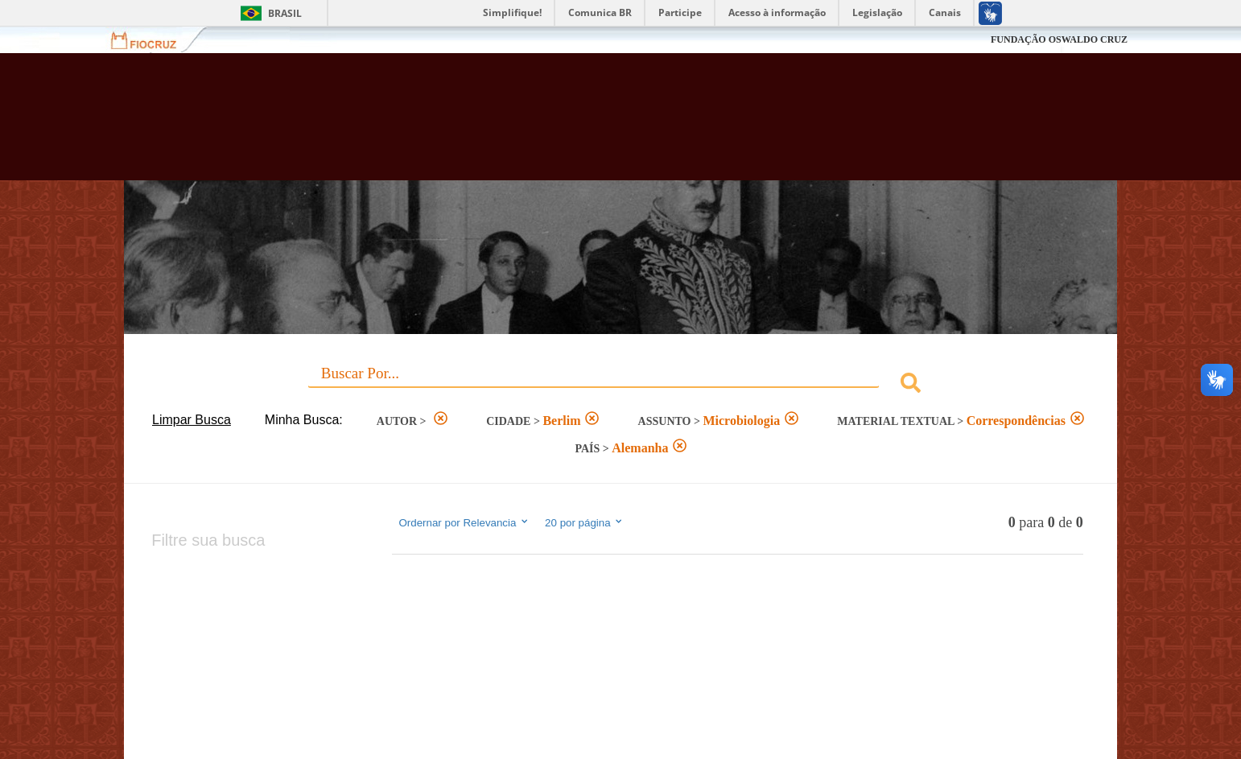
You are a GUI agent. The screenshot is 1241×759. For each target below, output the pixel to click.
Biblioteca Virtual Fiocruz (535, 124)
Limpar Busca (191, 420)
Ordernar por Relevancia (464, 522)
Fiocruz (153, 40)
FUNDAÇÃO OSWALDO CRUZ (1059, 39)
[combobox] (620, 385)
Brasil (285, 13)
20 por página (585, 522)
